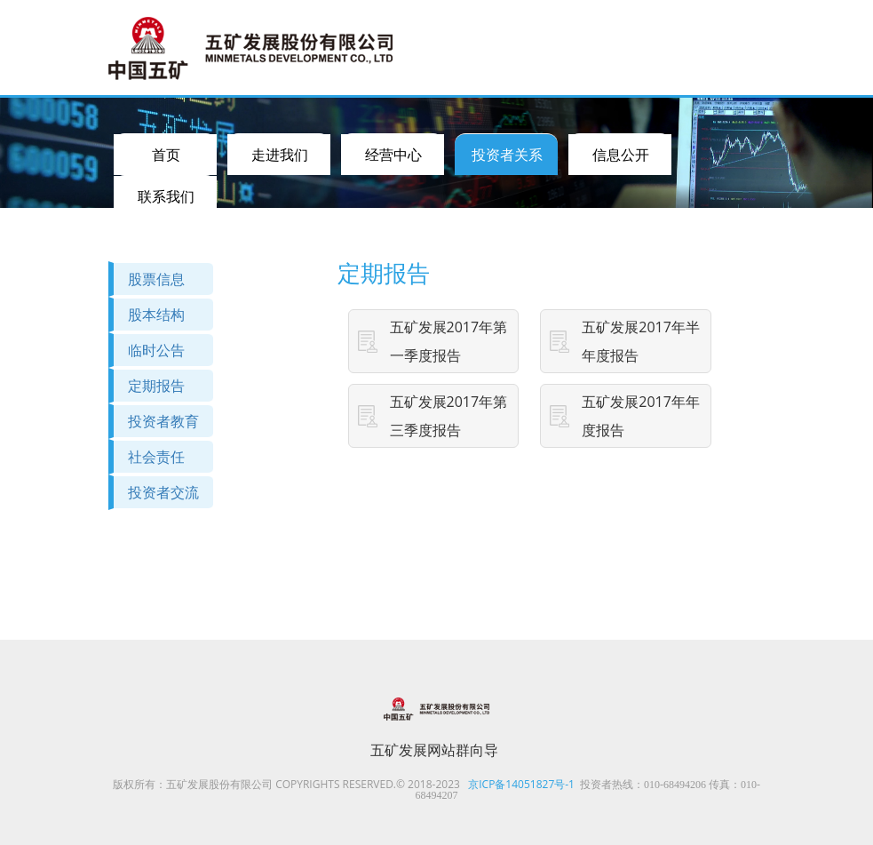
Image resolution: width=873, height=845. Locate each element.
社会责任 (156, 456)
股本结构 (156, 314)
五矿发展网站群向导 (434, 750)
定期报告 (156, 385)
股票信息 (156, 279)
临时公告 (156, 350)
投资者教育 (163, 421)
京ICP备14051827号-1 (521, 784)
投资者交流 (163, 492)
